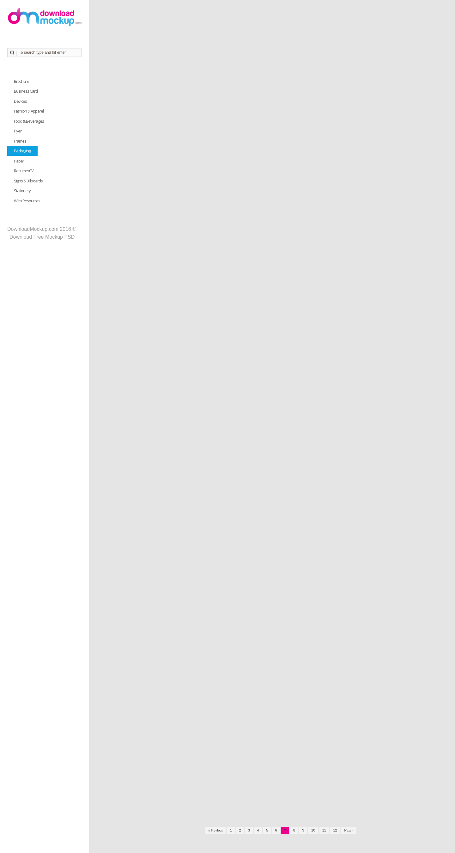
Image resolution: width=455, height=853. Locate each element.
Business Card (26, 91)
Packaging (22, 151)
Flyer (17, 131)
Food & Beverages (29, 121)
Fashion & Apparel (29, 111)
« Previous (215, 830)
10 (313, 830)
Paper (19, 161)
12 (335, 830)
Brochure (21, 81)
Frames (20, 141)
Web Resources (27, 201)
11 (324, 830)
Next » (349, 830)
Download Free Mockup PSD (42, 237)
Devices (20, 101)
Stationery (22, 190)
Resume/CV (23, 171)
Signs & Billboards (28, 181)
